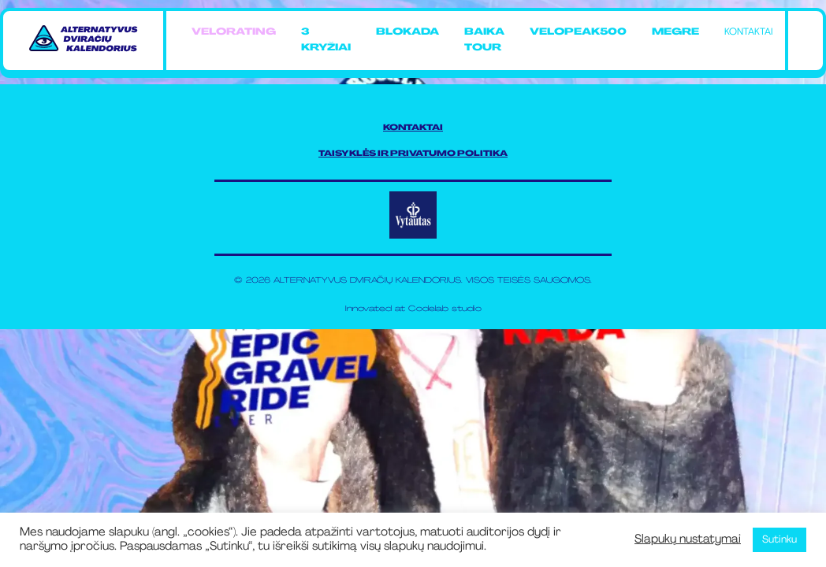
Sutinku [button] (779, 540)
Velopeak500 (578, 32)
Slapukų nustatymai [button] (687, 540)
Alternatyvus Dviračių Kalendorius (367, 280)
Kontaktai (748, 32)
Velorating (234, 32)
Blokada (407, 32)
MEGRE (675, 32)
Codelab (428, 309)
